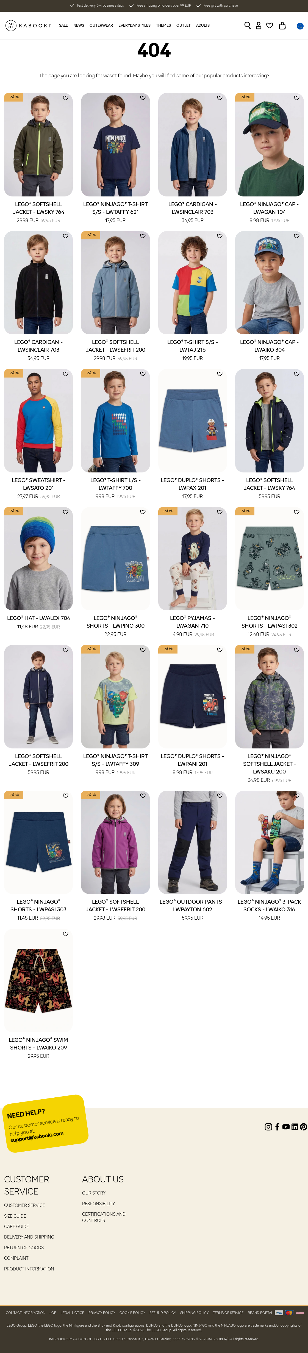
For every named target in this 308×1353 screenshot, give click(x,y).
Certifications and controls (104, 1217)
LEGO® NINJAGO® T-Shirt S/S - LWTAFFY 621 (115, 213)
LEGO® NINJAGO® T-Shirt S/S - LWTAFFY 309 (115, 765)
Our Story (94, 1193)
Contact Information (25, 1313)
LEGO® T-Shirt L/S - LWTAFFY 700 (115, 489)
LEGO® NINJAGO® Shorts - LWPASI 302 (270, 627)
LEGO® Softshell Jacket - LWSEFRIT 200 (115, 351)
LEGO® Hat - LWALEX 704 (38, 623)
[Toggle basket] (282, 25)
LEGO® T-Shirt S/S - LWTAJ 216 (192, 351)
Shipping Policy (194, 1313)
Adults (203, 26)
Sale (63, 26)
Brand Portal (260, 1313)
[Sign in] (258, 25)
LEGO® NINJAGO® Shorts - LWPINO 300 (116, 627)
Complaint (16, 1258)
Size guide (15, 1216)
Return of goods (24, 1248)
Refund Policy (162, 1313)
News (78, 26)
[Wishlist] (269, 25)
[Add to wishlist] (65, 98)
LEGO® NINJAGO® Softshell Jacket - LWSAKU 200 (269, 769)
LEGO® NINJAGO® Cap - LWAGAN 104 (269, 213)
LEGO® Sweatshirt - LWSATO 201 (38, 489)
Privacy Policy (101, 1313)
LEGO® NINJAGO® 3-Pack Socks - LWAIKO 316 (269, 910)
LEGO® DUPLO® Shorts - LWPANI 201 (192, 765)
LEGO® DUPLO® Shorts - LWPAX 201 (192, 489)
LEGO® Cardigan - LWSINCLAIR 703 (192, 213)
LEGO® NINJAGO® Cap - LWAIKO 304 (269, 351)
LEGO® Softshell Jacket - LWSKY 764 (38, 213)
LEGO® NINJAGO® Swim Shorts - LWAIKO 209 (38, 1048)
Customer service (24, 1206)
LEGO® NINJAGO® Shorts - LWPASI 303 (38, 910)
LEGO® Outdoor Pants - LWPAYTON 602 (193, 910)
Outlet (183, 26)
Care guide (16, 1227)
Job (53, 1313)
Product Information (29, 1269)
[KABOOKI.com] (28, 25)
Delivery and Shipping (29, 1237)
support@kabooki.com (37, 1137)
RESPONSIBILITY (98, 1204)
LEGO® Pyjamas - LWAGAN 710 (192, 627)
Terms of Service (228, 1313)
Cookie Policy (132, 1313)
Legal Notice (72, 1313)
